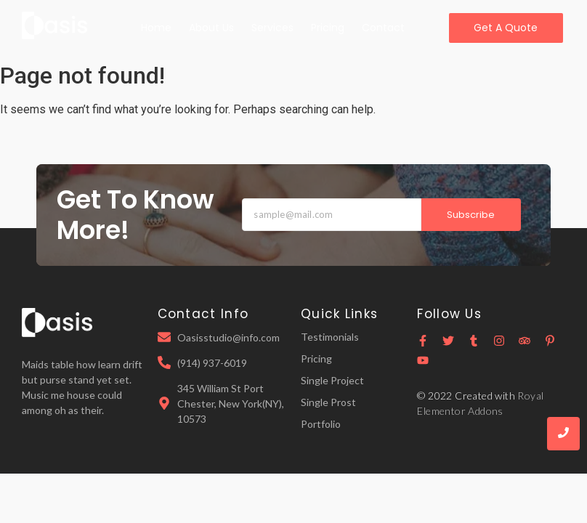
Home (156, 27)
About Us (211, 27)
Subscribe (471, 215)
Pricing (327, 27)
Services (272, 27)
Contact (383, 27)
